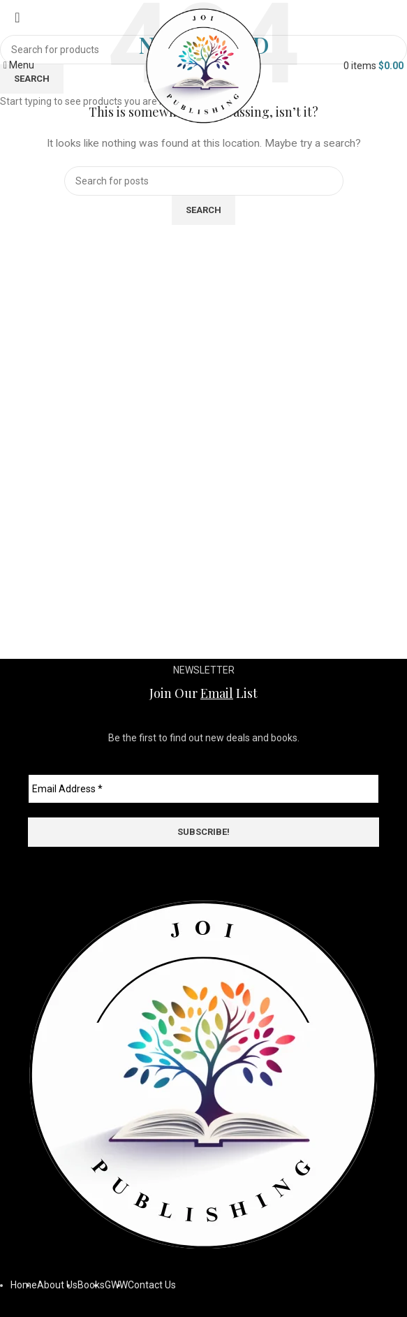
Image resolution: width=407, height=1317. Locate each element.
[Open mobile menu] (18, 65)
